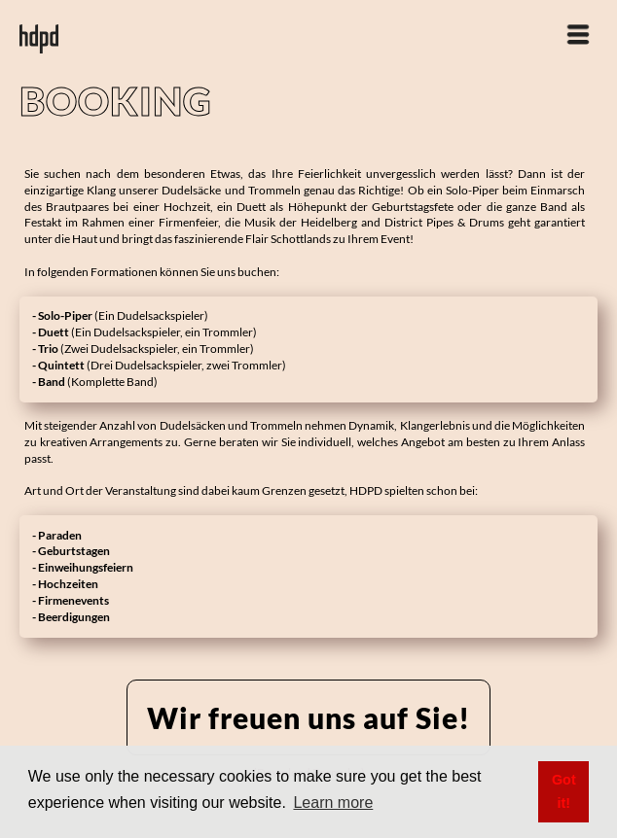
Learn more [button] (333, 802)
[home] (38, 29)
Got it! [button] (564, 791)
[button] (578, 24)
